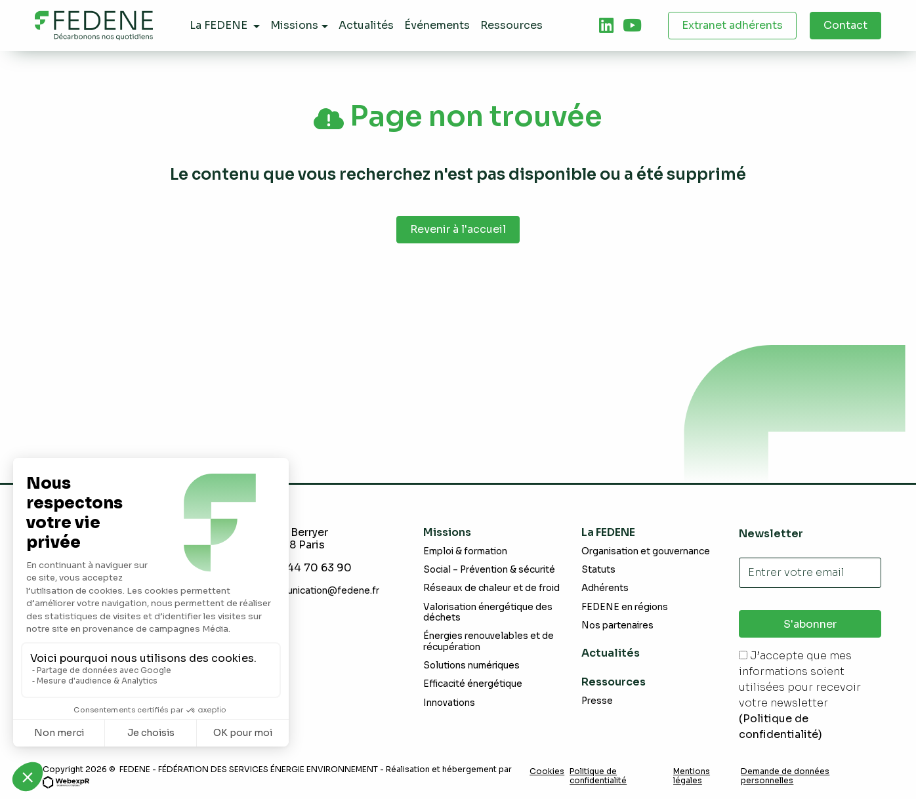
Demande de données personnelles (785, 776)
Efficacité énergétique (472, 683)
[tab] (606, 25)
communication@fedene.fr (319, 590)
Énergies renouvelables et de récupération (488, 641)
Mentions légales (691, 776)
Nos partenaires (617, 625)
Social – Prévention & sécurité (489, 569)
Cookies (547, 771)
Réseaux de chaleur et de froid (491, 588)
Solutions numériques (471, 665)
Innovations (449, 702)
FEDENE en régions (624, 607)
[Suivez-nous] (606, 25)
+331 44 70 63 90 (306, 568)
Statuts (598, 569)
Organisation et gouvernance (645, 551)
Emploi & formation (465, 551)
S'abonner (810, 624)
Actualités (610, 653)
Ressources (613, 682)
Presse (597, 701)
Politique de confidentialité (598, 776)
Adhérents (605, 588)
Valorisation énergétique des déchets (487, 612)
